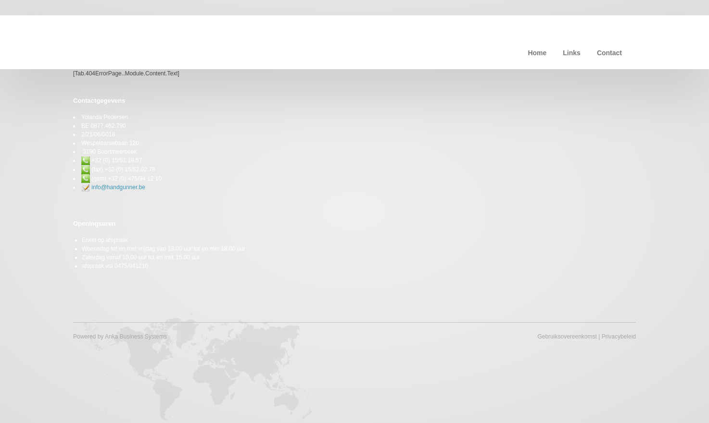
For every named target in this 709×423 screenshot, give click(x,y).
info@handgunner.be (118, 187)
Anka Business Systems (136, 336)
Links (572, 53)
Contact (609, 53)
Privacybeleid (619, 336)
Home (537, 53)
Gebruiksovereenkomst (566, 336)
